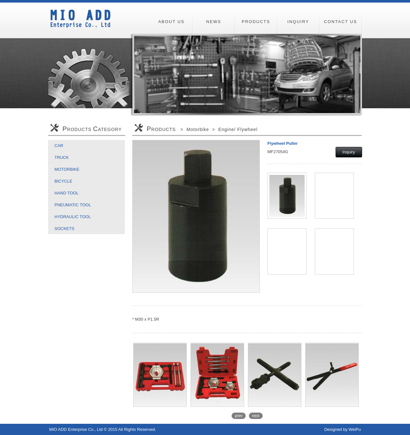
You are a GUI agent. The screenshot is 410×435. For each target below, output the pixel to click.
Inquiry (348, 152)
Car (58, 145)
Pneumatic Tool (72, 204)
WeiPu (354, 429)
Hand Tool (66, 193)
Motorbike (66, 169)
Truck (61, 157)
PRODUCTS (256, 21)
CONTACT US (340, 21)
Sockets (64, 228)
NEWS (213, 21)
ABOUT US (171, 21)
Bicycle (63, 181)
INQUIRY (298, 21)
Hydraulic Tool (72, 216)
